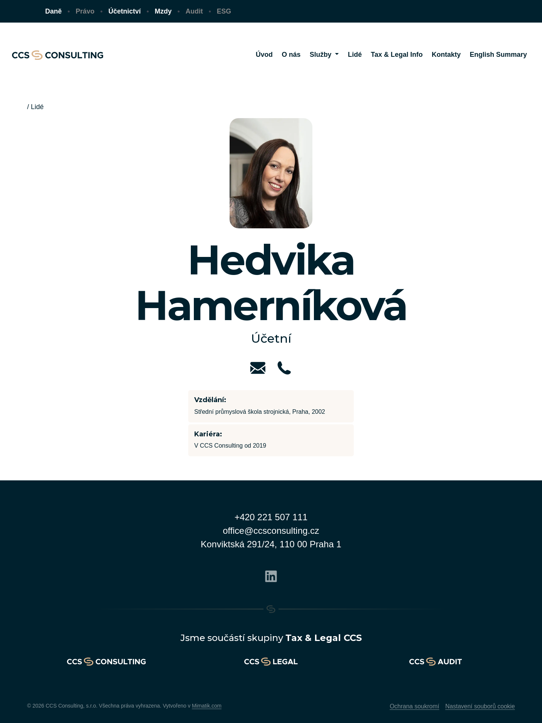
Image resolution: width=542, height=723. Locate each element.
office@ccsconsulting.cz (271, 531)
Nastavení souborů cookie (480, 706)
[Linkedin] (271, 575)
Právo (85, 11)
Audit (194, 11)
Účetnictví (124, 11)
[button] (324, 55)
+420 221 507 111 (271, 517)
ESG (224, 11)
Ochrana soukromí (414, 706)
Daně (53, 11)
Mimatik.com (207, 706)
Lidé (37, 107)
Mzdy (163, 11)
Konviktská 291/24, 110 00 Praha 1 (271, 544)
